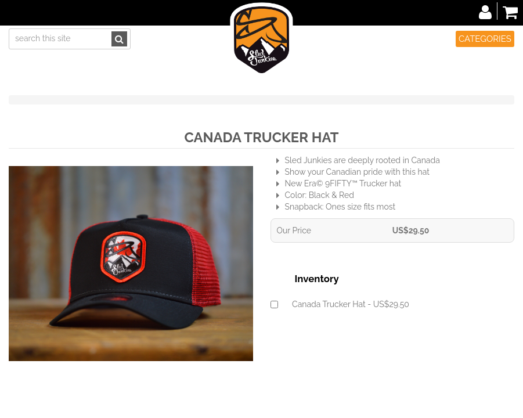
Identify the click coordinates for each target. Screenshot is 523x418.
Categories (485, 39)
